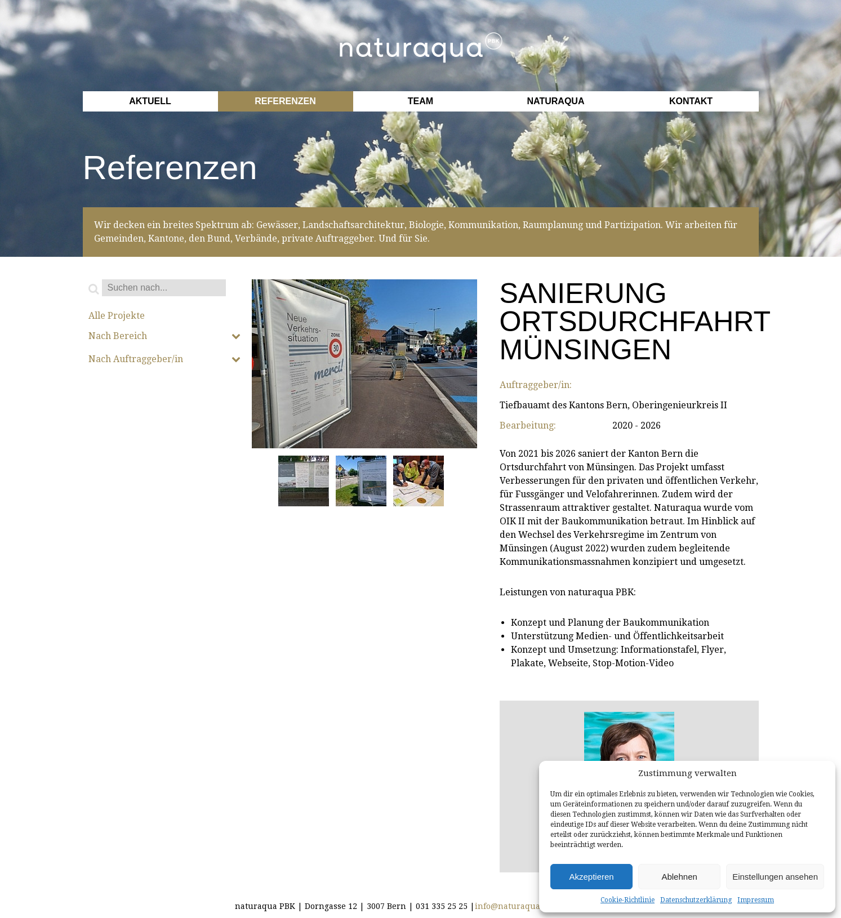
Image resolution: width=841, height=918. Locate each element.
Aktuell (150, 101)
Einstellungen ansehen (775, 876)
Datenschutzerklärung (696, 900)
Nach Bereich (164, 336)
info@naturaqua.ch (513, 906)
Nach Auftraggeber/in (164, 359)
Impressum (755, 900)
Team (420, 101)
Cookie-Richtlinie (627, 900)
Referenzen (285, 101)
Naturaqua (556, 101)
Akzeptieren (591, 876)
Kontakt (691, 101)
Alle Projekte (116, 315)
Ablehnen (679, 876)
